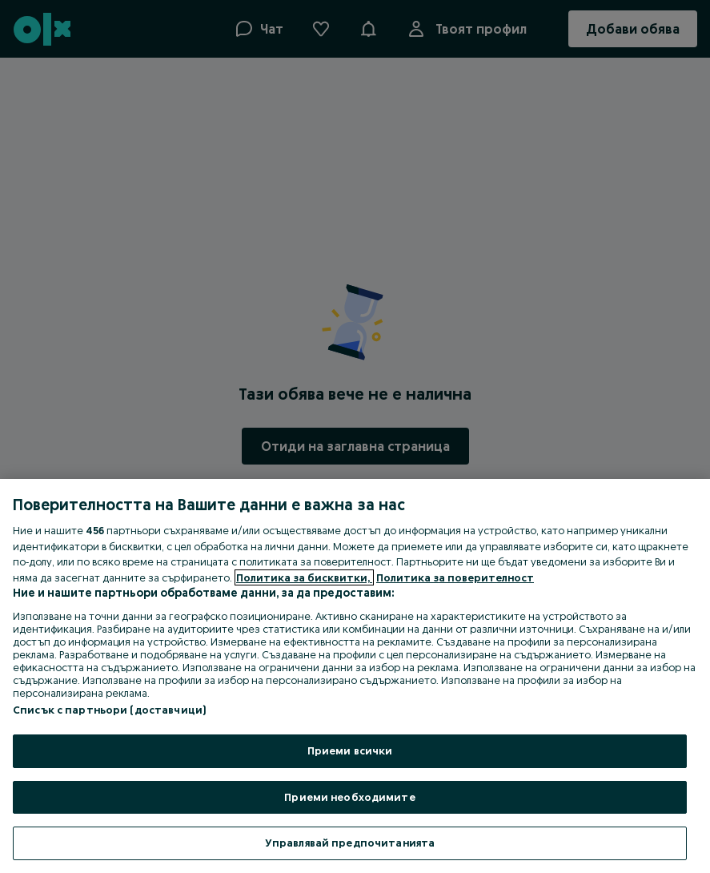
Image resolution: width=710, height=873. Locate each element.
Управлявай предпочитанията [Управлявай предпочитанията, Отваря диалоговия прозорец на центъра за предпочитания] (350, 842)
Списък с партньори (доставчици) (109, 709)
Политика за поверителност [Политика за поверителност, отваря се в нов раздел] (455, 577)
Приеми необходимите (349, 797)
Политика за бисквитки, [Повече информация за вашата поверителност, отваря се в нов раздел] (304, 577)
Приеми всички (350, 750)
